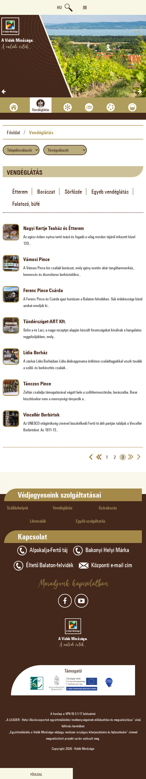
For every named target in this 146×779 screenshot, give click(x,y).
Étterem (20, 191)
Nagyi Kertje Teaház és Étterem (53, 228)
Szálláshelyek (17, 508)
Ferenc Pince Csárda (43, 290)
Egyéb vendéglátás (110, 191)
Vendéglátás (41, 132)
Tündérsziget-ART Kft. (44, 321)
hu (59, 7)
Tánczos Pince (37, 383)
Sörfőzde (73, 191)
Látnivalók (38, 521)
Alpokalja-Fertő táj (42, 550)
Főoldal (13, 132)
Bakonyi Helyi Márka (101, 550)
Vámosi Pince (36, 259)
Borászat (46, 191)
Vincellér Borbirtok (41, 414)
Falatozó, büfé (26, 203)
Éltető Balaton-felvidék (43, 565)
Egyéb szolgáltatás (90, 521)
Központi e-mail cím (105, 565)
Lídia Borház (35, 352)
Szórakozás (108, 508)
